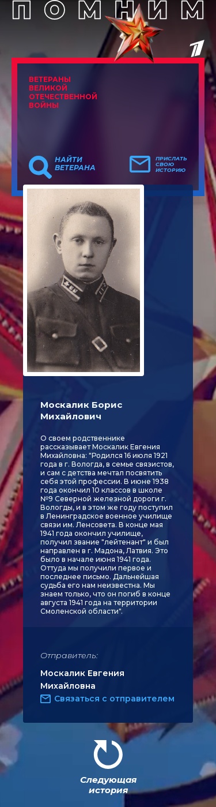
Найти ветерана (75, 164)
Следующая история (108, 784)
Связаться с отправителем (114, 698)
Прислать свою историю (171, 164)
